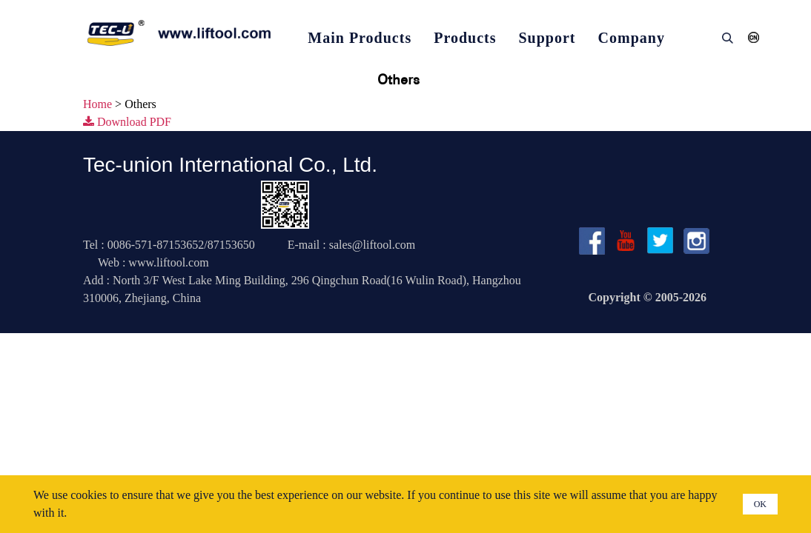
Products (465, 38)
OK (760, 504)
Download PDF (127, 121)
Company (631, 38)
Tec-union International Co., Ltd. (230, 164)
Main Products (359, 38)
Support (547, 38)
